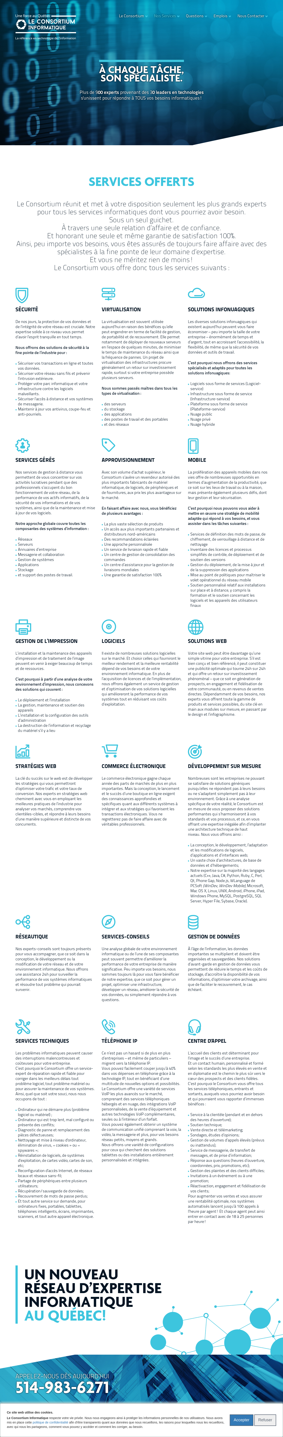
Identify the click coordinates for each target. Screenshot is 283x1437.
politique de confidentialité (50, 1422)
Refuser (265, 1420)
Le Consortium (131, 16)
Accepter (241, 1420)
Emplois (221, 16)
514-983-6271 (62, 1389)
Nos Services (165, 16)
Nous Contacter (250, 16)
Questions (195, 16)
